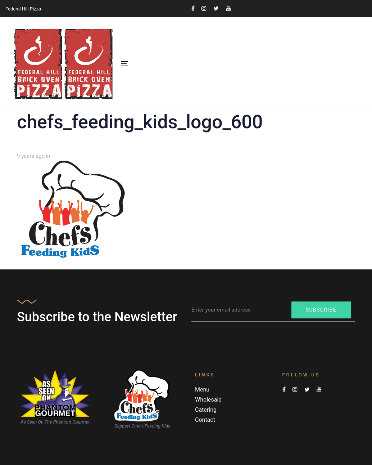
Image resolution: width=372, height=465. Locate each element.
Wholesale (208, 399)
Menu (202, 389)
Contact (205, 419)
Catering (206, 409)
